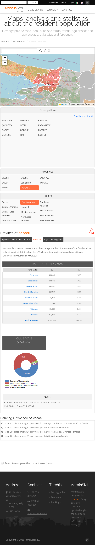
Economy (52, 9)
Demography (35, 9)
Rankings (66, 9)
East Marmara (19, 41)
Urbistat (75, 499)
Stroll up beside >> (84, 116)
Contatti (63, 2)
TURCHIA (5, 41)
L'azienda (53, 2)
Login (71, 2)
